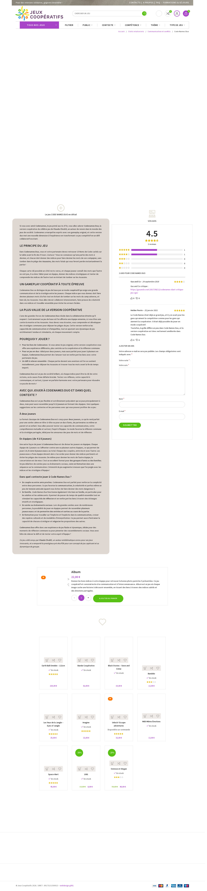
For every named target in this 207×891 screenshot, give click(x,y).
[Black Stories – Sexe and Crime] (119, 653)
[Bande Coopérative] (85, 653)
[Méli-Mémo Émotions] (153, 711)
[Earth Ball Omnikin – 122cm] (51, 653)
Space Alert (52, 779)
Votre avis (124, 366)
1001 (86, 779)
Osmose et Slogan (119, 773)
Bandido (153, 676)
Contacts (134, 2)
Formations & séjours (176, 2)
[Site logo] (39, 14)
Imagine (85, 726)
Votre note (124, 362)
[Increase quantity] (88, 599)
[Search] (109, 14)
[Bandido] (153, 657)
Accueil (122, 33)
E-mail (122, 412)
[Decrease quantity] (74, 599)
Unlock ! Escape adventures (119, 726)
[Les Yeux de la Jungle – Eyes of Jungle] (51, 711)
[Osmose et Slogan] (119, 761)
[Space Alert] (51, 764)
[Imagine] (85, 711)
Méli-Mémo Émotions (153, 725)
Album (75, 573)
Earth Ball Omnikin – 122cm (51, 668)
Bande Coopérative (85, 668)
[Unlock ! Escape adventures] (119, 711)
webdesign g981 (67, 886)
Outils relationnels (137, 33)
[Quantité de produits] (81, 599)
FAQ (158, 2)
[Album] (54, 587)
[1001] (85, 764)
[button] (108, 600)
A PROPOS (148, 2)
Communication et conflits (159, 33)
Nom (121, 400)
